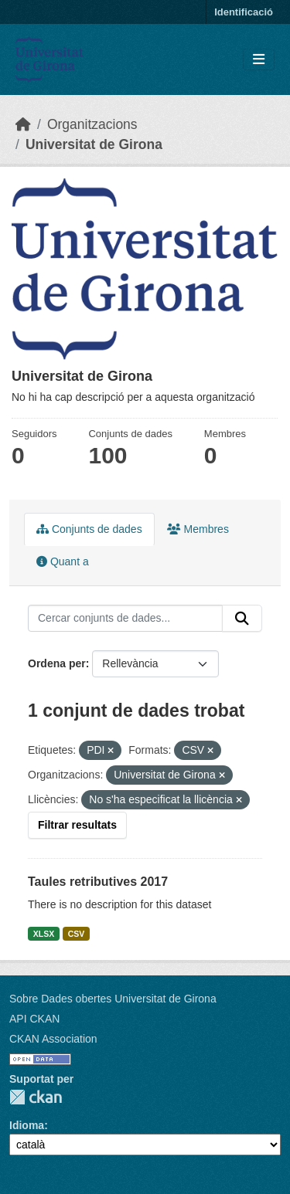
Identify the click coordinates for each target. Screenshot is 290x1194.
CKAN (35, 1097)
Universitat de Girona (94, 144)
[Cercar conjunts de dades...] (125, 619)
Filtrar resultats (77, 825)
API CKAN (34, 1019)
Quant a (62, 561)
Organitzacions (92, 124)
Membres (198, 529)
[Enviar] (242, 619)
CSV (76, 933)
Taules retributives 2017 (98, 881)
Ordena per (57, 663)
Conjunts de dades (89, 529)
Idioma (26, 1125)
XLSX (43, 933)
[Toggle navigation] (259, 60)
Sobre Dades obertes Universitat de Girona (113, 998)
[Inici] (23, 124)
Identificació (243, 12)
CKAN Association (53, 1039)
